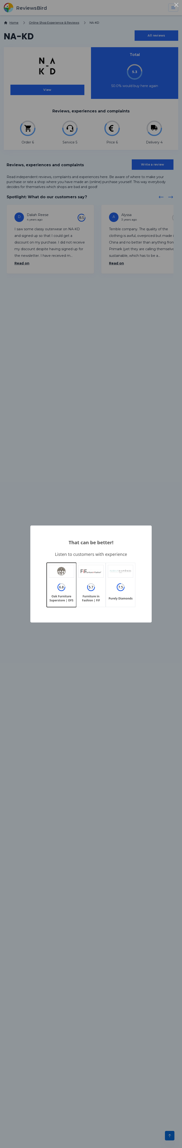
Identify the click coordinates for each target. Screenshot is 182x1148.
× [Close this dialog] (176, 5)
